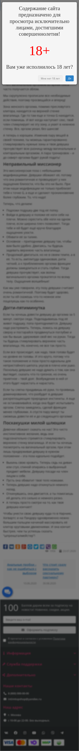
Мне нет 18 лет (50, 78)
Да (69, 78)
